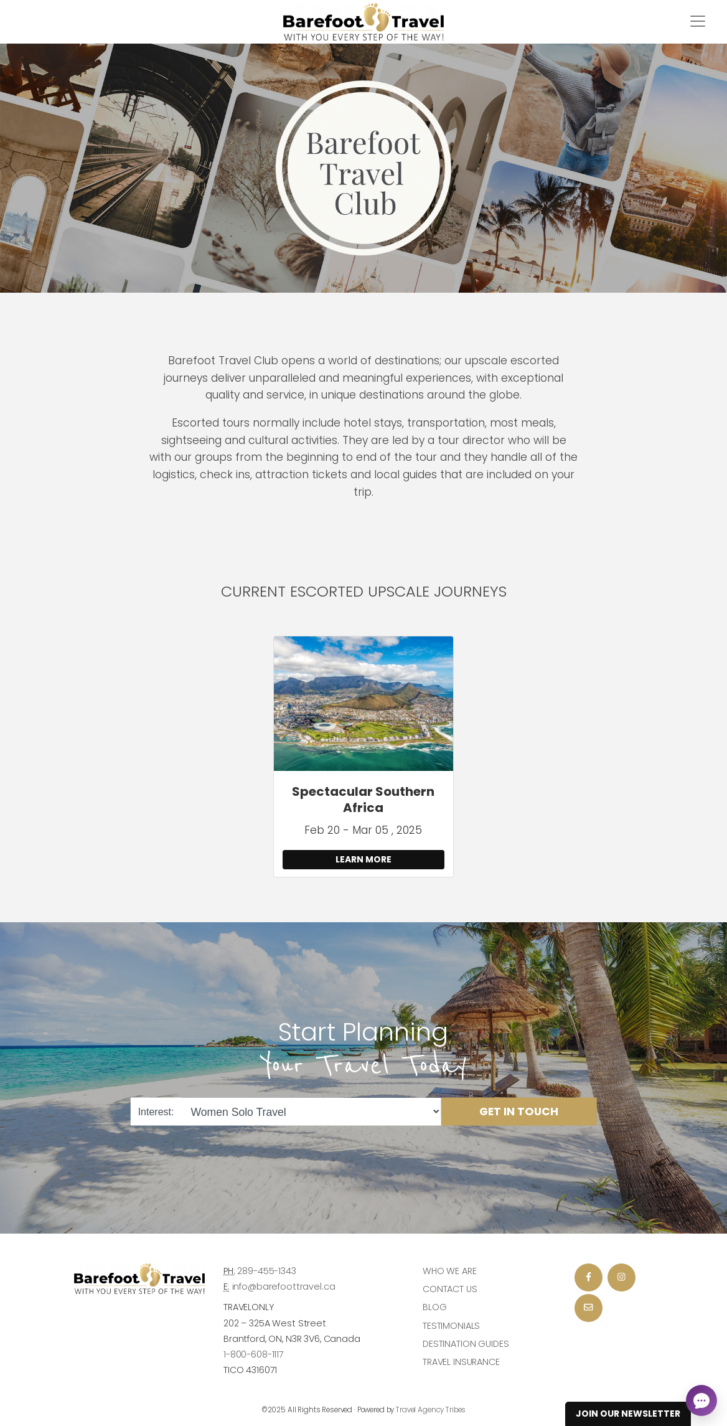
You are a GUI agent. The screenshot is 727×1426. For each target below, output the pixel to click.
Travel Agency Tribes (431, 1410)
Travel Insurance (461, 1362)
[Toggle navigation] (698, 21)
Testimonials (451, 1326)
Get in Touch (518, 1111)
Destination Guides (466, 1344)
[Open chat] (701, 1400)
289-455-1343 (266, 1271)
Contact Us (450, 1289)
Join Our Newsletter (628, 1413)
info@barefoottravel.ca (283, 1286)
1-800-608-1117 (253, 1354)
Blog (434, 1307)
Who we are (450, 1271)
